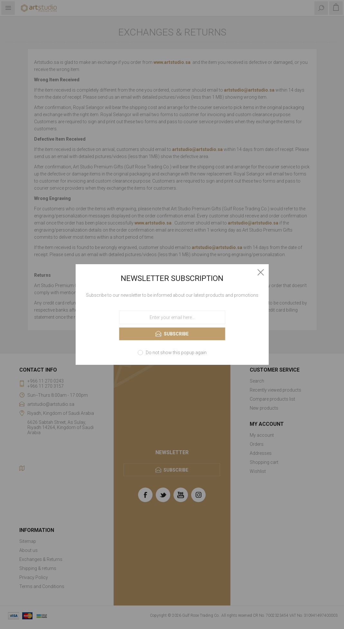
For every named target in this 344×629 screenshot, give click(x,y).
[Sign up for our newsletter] (172, 317)
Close (260, 272)
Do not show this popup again (176, 352)
